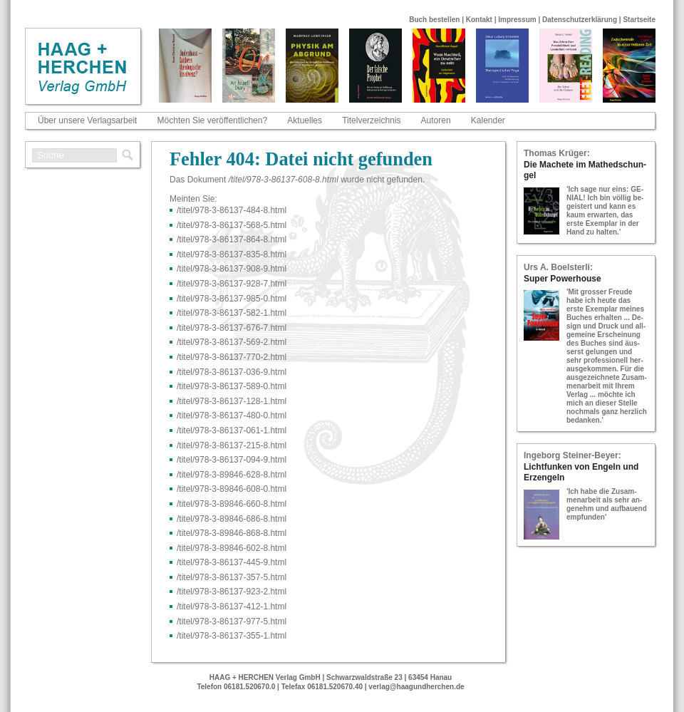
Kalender (488, 120)
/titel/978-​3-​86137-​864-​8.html (231, 239)
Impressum (517, 20)
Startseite (639, 20)
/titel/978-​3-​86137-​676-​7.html (231, 328)
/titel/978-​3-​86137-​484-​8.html (231, 210)
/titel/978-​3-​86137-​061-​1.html (231, 430)
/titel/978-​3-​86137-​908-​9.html (231, 269)
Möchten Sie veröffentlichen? (212, 120)
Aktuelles (304, 120)
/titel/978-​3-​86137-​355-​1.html (231, 636)
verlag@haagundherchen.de (416, 687)
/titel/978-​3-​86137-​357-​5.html (231, 577)
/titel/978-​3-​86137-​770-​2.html (231, 357)
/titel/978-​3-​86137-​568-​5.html (231, 225)
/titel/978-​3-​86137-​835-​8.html (231, 254)
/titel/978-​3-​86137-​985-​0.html (231, 299)
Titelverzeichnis (371, 120)
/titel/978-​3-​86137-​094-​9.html (231, 460)
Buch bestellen (434, 20)
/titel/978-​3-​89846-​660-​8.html (231, 504)
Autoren (436, 120)
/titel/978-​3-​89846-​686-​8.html (231, 519)
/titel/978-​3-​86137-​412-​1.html (231, 607)
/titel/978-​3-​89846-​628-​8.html (231, 475)
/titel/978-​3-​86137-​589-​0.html (231, 386)
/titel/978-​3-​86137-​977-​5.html (231, 621)
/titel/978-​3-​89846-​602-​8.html (231, 548)
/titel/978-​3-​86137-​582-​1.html (231, 313)
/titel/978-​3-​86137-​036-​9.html (231, 372)
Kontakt (479, 20)
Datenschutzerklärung (579, 20)
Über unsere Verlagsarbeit (87, 120)
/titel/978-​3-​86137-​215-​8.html (231, 445)
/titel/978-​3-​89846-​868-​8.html (231, 533)
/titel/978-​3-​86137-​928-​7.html (231, 284)
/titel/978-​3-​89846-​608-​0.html (231, 489)
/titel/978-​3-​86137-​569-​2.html (231, 342)
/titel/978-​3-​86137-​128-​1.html (231, 401)
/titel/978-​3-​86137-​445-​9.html (231, 562)
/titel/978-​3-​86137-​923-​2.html (231, 592)
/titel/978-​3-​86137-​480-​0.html (231, 416)
